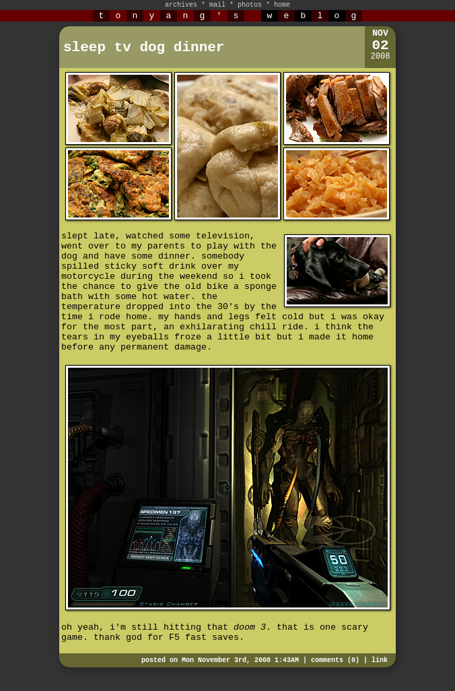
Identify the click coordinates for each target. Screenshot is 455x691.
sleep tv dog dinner (143, 47)
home (282, 5)
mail (217, 5)
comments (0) (335, 660)
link (380, 660)
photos (250, 5)
